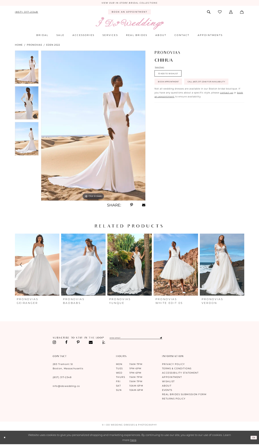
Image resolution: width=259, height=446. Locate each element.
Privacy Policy (173, 365)
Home (19, 45)
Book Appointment (173, 87)
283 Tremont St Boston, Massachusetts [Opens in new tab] (68, 367)
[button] (231, 12)
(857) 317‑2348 (62, 378)
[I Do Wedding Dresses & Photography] (129, 24)
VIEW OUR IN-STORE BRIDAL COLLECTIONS (129, 3)
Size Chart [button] (161, 68)
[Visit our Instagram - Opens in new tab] (54, 343)
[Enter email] (145, 339)
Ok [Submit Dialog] (253, 438)
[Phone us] (26, 12)
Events (167, 391)
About (167, 386)
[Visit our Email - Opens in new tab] (91, 343)
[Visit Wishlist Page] (220, 12)
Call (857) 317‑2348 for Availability (185, 98)
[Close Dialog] (5, 438)
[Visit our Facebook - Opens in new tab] (66, 343)
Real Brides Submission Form (184, 395)
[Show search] (208, 12)
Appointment (172, 378)
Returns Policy (174, 399)
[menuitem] (26, 12)
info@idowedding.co (66, 387)
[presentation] (37, 266)
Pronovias (34, 45)
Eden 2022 (53, 45)
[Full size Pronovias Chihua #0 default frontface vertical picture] (93, 126)
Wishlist (168, 382)
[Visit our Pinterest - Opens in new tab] (78, 343)
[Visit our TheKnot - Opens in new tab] (104, 343)
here (133, 441)
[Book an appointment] (129, 12)
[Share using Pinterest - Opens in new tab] (131, 206)
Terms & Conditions (177, 369)
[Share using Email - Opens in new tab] (144, 206)
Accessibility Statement (180, 373)
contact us (226, 110)
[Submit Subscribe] (175, 339)
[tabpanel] (26, 69)
